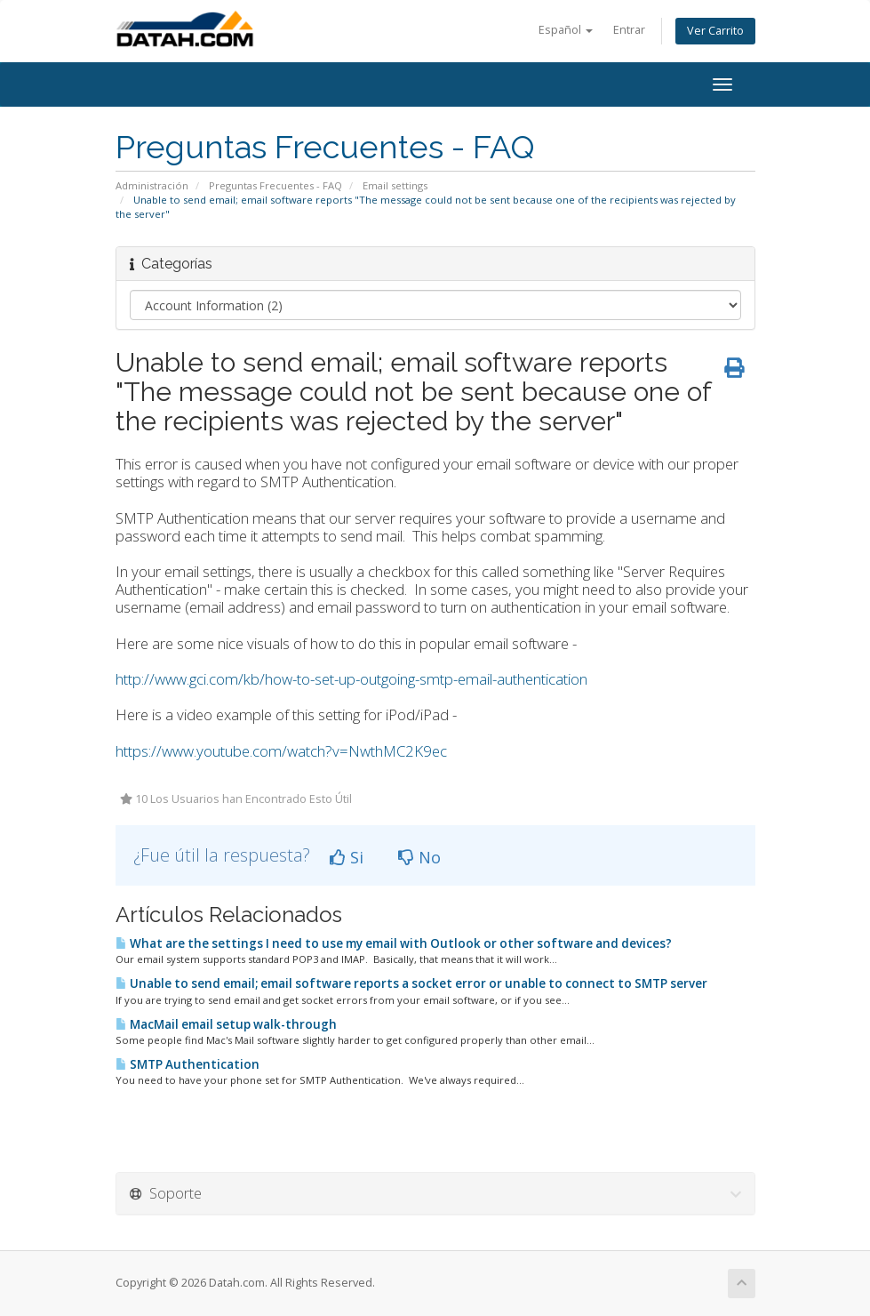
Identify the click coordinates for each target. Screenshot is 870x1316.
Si (346, 857)
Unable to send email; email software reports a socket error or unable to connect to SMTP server (411, 983)
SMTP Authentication (187, 1064)
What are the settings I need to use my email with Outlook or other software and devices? (394, 943)
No (419, 857)
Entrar (629, 29)
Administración (152, 185)
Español (566, 29)
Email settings (395, 185)
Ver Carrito (715, 30)
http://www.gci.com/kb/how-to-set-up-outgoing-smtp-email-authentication (351, 679)
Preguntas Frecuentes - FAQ (275, 185)
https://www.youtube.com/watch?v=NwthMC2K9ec (281, 751)
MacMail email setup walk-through (226, 1024)
